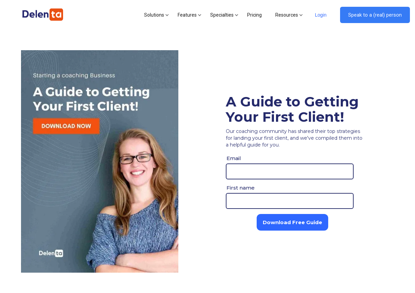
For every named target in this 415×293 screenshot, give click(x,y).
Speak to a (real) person (375, 15)
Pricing (254, 15)
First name (240, 187)
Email (233, 158)
